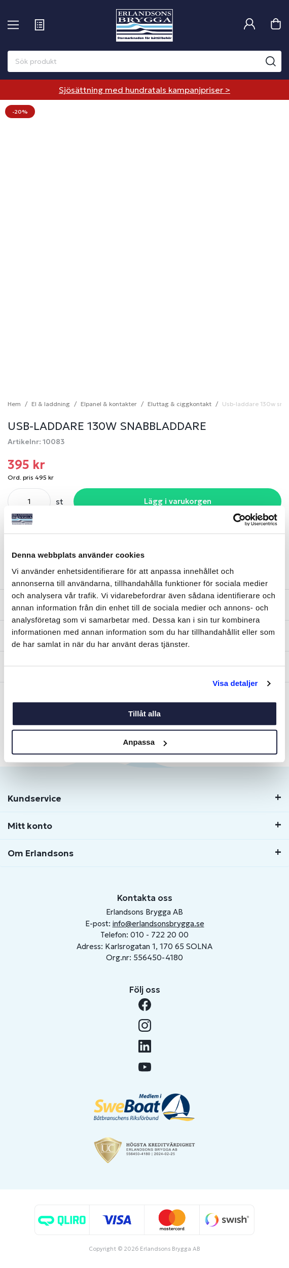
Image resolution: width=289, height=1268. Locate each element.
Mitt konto (30, 825)
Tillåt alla (144, 713)
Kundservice (34, 798)
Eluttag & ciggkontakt (179, 404)
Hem (14, 404)
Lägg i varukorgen (177, 501)
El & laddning (50, 404)
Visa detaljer (235, 683)
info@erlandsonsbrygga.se (158, 923)
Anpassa (145, 742)
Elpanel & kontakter (109, 404)
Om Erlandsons (41, 853)
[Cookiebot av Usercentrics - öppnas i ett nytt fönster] (233, 519)
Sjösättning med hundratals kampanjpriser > (144, 90)
